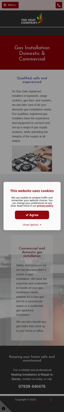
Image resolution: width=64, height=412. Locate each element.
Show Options (32, 224)
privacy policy (45, 205)
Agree (32, 215)
